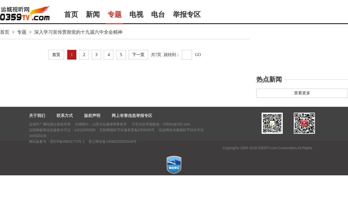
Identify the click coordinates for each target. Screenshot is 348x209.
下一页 (138, 55)
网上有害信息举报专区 (132, 115)
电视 (136, 14)
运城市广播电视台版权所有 (50, 124)
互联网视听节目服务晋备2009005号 (127, 130)
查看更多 (302, 93)
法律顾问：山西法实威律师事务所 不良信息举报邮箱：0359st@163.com (132, 124)
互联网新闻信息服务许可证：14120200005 (62, 130)
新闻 (93, 14)
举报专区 (187, 14)
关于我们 (37, 115)
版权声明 (92, 115)
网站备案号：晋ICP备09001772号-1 (57, 142)
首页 (71, 14)
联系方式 (65, 115)
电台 (158, 14)
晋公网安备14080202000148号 (112, 142)
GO (198, 55)
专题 (115, 14)
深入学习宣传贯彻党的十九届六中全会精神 (78, 32)
